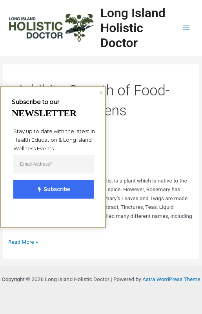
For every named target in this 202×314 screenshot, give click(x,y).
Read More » (23, 241)
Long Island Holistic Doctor (133, 28)
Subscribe (49, 189)
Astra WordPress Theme (171, 279)
